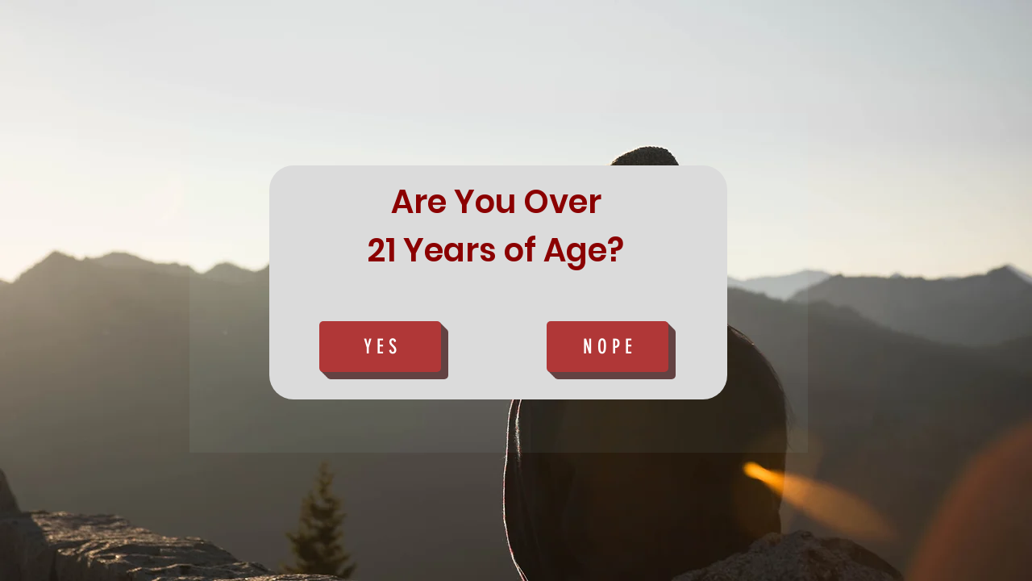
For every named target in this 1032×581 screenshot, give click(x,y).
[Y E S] (380, 346)
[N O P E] (607, 346)
